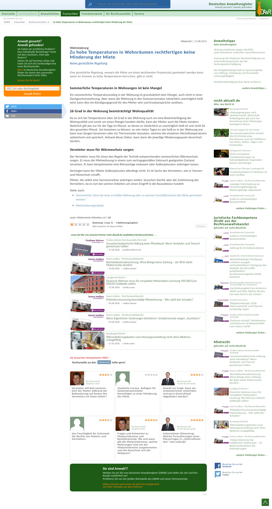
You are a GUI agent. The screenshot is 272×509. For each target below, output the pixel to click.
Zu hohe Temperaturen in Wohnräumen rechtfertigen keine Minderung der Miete (92, 22)
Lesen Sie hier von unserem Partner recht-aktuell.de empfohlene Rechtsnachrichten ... (113, 234)
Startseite (8, 13)
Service (139, 13)
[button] (33, 106)
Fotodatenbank (92, 13)
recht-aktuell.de (237, 227)
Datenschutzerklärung (246, 18)
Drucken (201, 226)
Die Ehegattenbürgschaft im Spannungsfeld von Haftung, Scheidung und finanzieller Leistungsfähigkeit (238, 73)
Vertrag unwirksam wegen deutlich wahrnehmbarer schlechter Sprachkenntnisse (239, 51)
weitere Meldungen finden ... (251, 208)
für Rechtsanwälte (118, 13)
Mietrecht (186, 41)
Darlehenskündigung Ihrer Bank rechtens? (237, 82)
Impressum (264, 18)
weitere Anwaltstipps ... (254, 88)
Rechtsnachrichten (38, 22)
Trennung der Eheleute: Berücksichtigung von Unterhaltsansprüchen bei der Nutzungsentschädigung (239, 61)
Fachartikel (19, 22)
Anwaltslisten (50, 13)
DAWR (7, 22)
